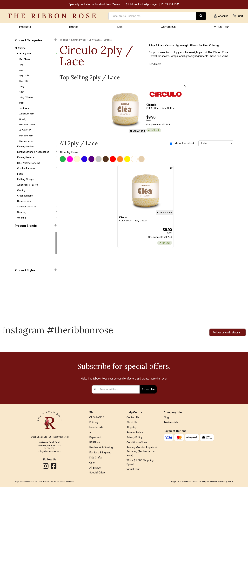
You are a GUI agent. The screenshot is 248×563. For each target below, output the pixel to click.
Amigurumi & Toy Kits (28, 194)
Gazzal (18, 245)
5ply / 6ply (24, 78)
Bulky (21, 107)
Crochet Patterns (37, 176)
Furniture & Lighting (100, 527)
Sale (119, 27)
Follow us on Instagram (227, 343)
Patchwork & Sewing (101, 521)
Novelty (23, 124)
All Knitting (20, 48)
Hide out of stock (183, 144)
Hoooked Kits (24, 211)
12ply (21, 95)
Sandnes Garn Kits (37, 217)
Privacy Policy (134, 511)
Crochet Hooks (25, 205)
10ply (21, 89)
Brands (73, 27)
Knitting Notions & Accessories (37, 159)
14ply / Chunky (26, 101)
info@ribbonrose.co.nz (50, 523)
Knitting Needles (37, 153)
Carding (21, 200)
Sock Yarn (24, 113)
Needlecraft (96, 500)
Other (92, 537)
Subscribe (148, 461)
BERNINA (94, 516)
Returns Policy (135, 505)
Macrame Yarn (26, 142)
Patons (18, 269)
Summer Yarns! (26, 147)
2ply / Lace (24, 60)
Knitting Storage (25, 188)
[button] (218, 16)
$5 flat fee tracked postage (141, 4)
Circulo (19, 263)
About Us (132, 495)
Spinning (37, 222)
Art (91, 505)
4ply (21, 72)
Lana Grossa (21, 275)
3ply (21, 66)
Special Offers (97, 548)
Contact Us (168, 27)
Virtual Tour (133, 545)
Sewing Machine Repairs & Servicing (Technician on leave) (142, 526)
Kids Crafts (95, 532)
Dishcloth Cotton (27, 130)
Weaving (37, 228)
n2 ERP (230, 557)
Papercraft (95, 511)
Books (20, 182)
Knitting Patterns (37, 164)
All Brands (95, 543)
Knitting (64, 40)
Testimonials (171, 495)
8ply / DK (23, 83)
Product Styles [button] (36, 281)
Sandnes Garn (22, 257)
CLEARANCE (25, 136)
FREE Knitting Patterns (28, 170)
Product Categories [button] (36, 40)
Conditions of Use (137, 516)
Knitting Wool (37, 54)
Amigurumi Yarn (26, 118)
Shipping (131, 500)
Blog (166, 489)
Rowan (18, 251)
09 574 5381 (172, 4)
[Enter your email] (119, 461)
